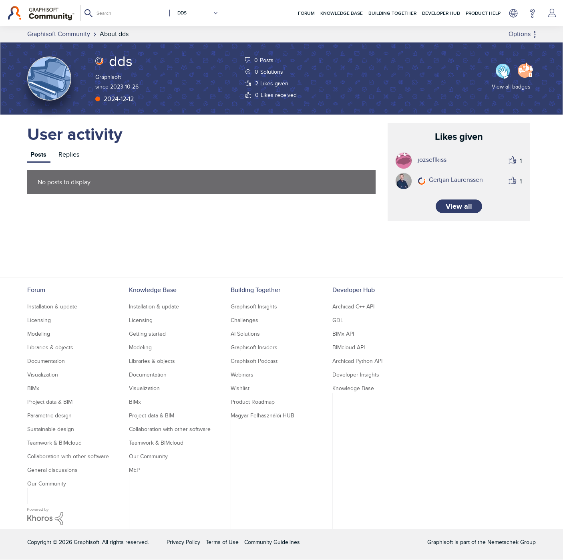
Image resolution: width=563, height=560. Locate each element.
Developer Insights (355, 375)
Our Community (46, 483)
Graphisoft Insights (254, 306)
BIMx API (343, 334)
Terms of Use (222, 542)
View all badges (511, 87)
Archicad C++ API (353, 306)
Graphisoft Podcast (254, 361)
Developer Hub (441, 13)
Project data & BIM (49, 402)
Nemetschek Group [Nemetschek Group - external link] (511, 542)
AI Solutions (245, 334)
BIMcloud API (348, 347)
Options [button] (520, 33)
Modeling (38, 334)
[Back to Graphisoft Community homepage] (41, 13)
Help (532, 13)
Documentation (46, 361)
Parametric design (49, 415)
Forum (306, 13)
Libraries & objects (50, 347)
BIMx (33, 388)
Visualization (42, 375)
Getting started (147, 334)
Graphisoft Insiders (254, 347)
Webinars (242, 375)
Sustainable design (50, 429)
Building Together (392, 13)
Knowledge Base (341, 13)
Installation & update (52, 306)
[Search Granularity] (193, 13)
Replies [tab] (68, 154)
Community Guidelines (272, 542)
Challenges (244, 320)
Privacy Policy (183, 542)
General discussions (52, 470)
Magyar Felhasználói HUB (262, 415)
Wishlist (240, 388)
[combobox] (151, 13)
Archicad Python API (357, 361)
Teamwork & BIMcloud (54, 443)
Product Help (483, 13)
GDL (337, 320)
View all (459, 206)
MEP (134, 470)
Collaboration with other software (68, 456)
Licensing (39, 320)
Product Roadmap (253, 402)
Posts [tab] (38, 154)
